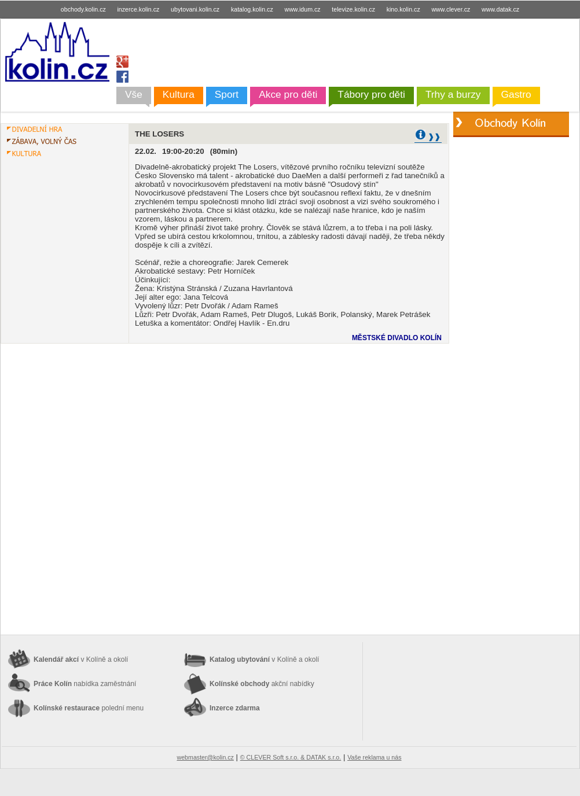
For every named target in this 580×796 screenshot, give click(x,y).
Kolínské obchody (262, 684)
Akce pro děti (288, 94)
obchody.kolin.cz (83, 9)
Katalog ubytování (264, 659)
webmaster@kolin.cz (205, 757)
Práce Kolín (85, 684)
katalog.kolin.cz (252, 9)
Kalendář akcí (81, 659)
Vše (133, 94)
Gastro (516, 94)
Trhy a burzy (453, 94)
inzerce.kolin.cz (139, 9)
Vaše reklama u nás (374, 757)
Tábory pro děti (371, 94)
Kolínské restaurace (89, 708)
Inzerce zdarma (235, 708)
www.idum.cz (302, 9)
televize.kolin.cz (353, 9)
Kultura (178, 94)
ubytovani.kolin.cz (195, 9)
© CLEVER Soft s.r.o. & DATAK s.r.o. (290, 757)
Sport (226, 94)
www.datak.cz (500, 9)
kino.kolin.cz (403, 9)
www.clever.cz (450, 9)
